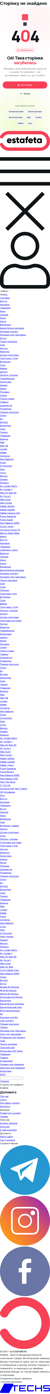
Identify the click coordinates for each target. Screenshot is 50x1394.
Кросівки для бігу (9, 331)
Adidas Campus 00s (10, 513)
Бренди (4, 439)
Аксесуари (5, 382)
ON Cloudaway (7, 792)
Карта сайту (6, 1136)
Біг (1, 419)
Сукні (3, 587)
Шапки (3, 385)
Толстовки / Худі (9, 358)
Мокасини (5, 324)
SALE (3, 1074)
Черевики (5, 308)
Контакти (5, 1106)
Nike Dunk (5, 499)
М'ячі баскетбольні (10, 1010)
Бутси (3, 338)
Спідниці (4, 590)
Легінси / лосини (9, 375)
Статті (3, 1099)
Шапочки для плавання (12, 1068)
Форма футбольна (9, 987)
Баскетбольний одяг (11, 1007)
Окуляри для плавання (12, 1064)
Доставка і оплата (9, 1103)
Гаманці (4, 402)
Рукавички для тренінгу (12, 1037)
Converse (5, 456)
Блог (30, 123)
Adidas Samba (7, 506)
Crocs (3, 472)
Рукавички (5, 408)
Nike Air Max (6, 967)
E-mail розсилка (8, 1130)
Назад (25, 93)
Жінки (3, 536)
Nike (29, 117)
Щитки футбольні (9, 994)
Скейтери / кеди (8, 550)
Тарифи (4, 1116)
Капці (3, 318)
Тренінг (4, 432)
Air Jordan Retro (8, 486)
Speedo (4, 479)
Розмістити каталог (10, 1113)
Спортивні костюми (10, 620)
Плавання (5, 435)
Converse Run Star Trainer (13, 788)
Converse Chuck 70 (10, 530)
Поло (3, 365)
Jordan (38, 117)
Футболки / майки (9, 825)
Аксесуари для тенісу (11, 1051)
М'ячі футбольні (8, 990)
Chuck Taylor (7, 526)
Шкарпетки (6, 405)
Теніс (2, 429)
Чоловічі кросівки (16, 111)
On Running (6, 466)
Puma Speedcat (8, 516)
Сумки (3, 395)
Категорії (5, 1126)
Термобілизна (7, 378)
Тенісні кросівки (8, 341)
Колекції (4, 482)
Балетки (4, 553)
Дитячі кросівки (15, 117)
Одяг (2, 345)
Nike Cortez (6, 503)
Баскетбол (5, 425)
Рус (6, 294)
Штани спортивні (9, 355)
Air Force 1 (5, 496)
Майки (3, 368)
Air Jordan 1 (6, 489)
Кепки (3, 388)
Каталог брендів (8, 1123)
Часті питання (7, 1140)
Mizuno (4, 476)
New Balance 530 (9, 778)
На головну (25, 85)
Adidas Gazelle (7, 509)
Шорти (3, 372)
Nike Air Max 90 (8, 493)
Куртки (4, 348)
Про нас (4, 1096)
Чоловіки (5, 298)
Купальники (6, 1061)
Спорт (3, 415)
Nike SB (4, 446)
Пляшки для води (9, 412)
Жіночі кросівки (35, 111)
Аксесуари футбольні (11, 997)
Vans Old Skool (7, 782)
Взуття (3, 301)
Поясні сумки (7, 398)
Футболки (5, 361)
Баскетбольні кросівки (12, 328)
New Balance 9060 (9, 523)
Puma (3, 462)
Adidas (21, 123)
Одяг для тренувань (10, 1034)
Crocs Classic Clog (9, 970)
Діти (2, 795)
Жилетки (4, 351)
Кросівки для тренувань (13, 335)
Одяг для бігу (7, 1020)
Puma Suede (6, 519)
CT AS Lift (5, 785)
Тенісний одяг (7, 1047)
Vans (2, 469)
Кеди (2, 311)
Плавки (4, 1057)
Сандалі (4, 314)
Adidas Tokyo (7, 765)
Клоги (3, 321)
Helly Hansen (7, 936)
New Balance (6, 459)
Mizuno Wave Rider (10, 533)
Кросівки (5, 304)
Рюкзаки (4, 392)
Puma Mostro (7, 772)
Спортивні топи (8, 593)
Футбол (4, 422)
